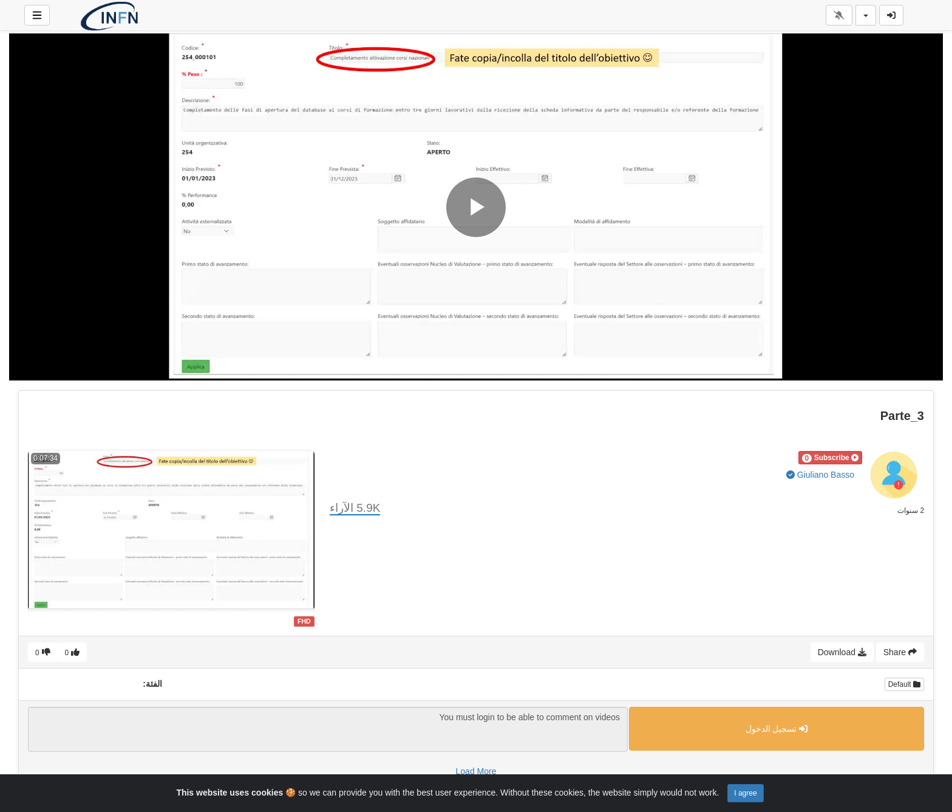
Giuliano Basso (820, 475)
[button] (830, 457)
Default (904, 684)
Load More (476, 771)
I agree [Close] (745, 793)
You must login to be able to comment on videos (328, 729)
